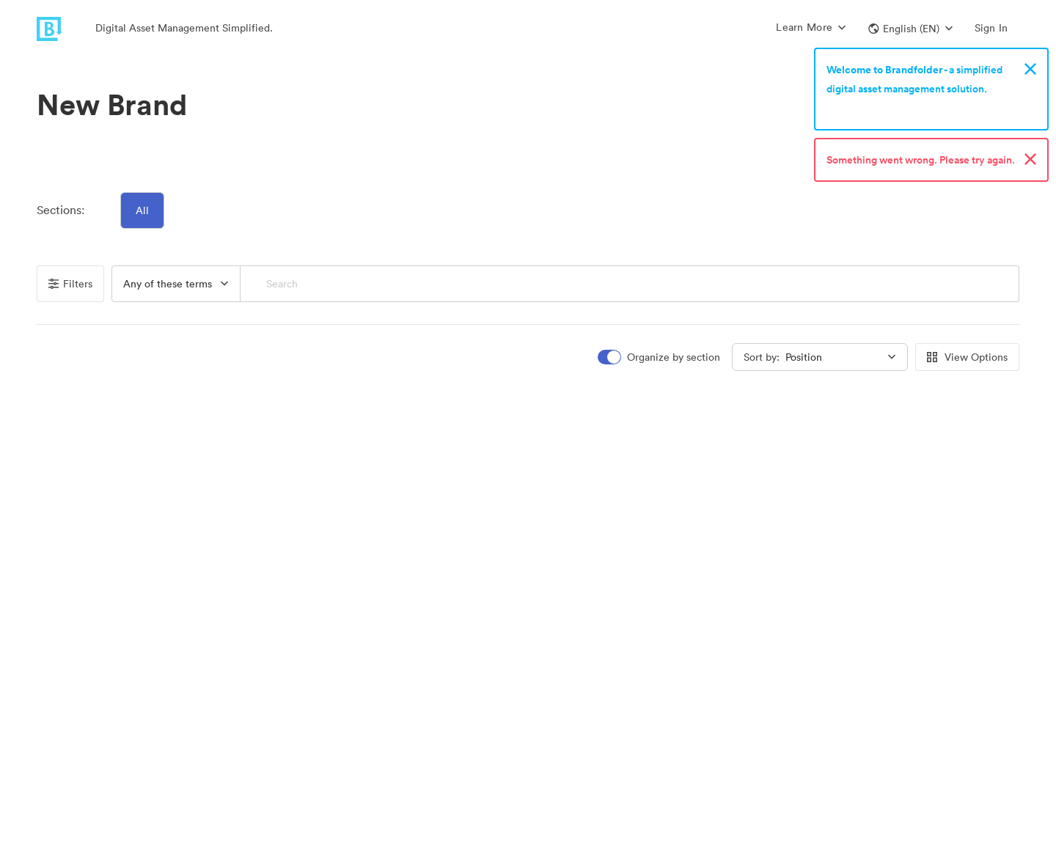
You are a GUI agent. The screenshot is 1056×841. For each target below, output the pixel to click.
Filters (70, 283)
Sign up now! (860, 107)
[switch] (660, 357)
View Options (967, 357)
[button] (910, 28)
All (142, 210)
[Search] (630, 283)
